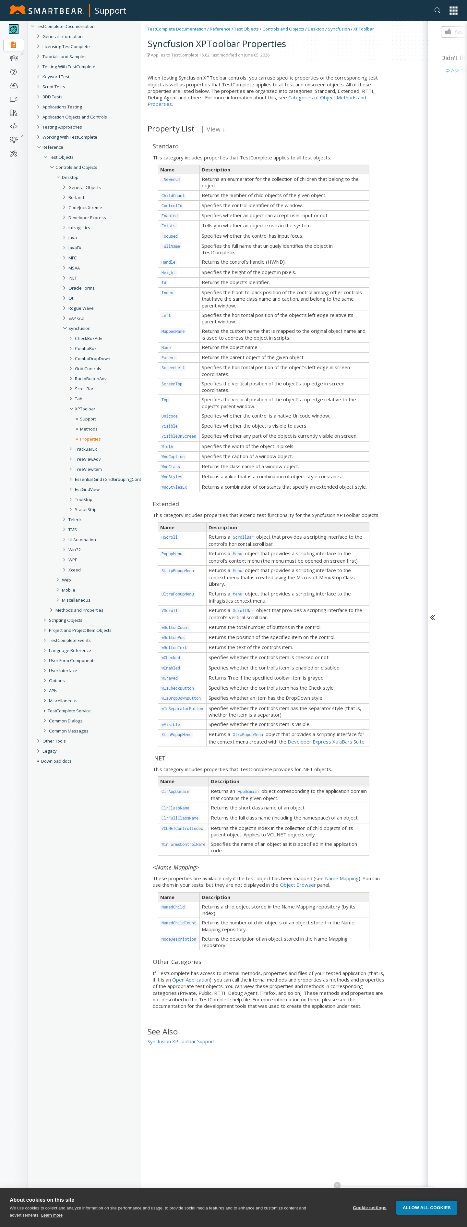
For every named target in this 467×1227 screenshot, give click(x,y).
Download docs (56, 761)
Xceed (74, 570)
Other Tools (54, 741)
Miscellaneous (76, 600)
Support (110, 10)
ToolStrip (83, 499)
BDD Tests (52, 97)
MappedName (173, 331)
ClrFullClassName (180, 818)
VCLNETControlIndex (182, 828)
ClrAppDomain (175, 791)
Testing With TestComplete (68, 66)
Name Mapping (342, 878)
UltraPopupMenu (178, 594)
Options (57, 680)
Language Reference (70, 650)
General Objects (84, 187)
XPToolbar (85, 409)
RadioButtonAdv (91, 379)
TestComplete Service (69, 711)
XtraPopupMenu (177, 734)
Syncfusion (79, 328)
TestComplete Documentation (65, 26)
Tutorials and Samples (64, 56)
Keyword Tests (57, 77)
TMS (72, 529)
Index (167, 292)
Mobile (68, 590)
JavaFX (74, 248)
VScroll (170, 610)
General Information (62, 36)
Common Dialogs (66, 721)
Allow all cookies (427, 1207)
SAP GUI (76, 318)
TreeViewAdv (88, 459)
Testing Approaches (62, 127)
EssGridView (87, 489)
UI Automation (82, 540)
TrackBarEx (86, 449)
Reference (52, 147)
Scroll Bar (84, 389)
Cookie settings (370, 1207)
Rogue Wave (81, 308)
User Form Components (72, 660)
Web (66, 580)
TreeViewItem (88, 469)
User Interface (63, 670)
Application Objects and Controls (74, 117)
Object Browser (298, 885)
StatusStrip (86, 509)
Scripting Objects (65, 620)
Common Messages (69, 731)
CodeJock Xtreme (85, 207)
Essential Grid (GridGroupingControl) (111, 479)
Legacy (49, 751)
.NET (72, 278)
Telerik (75, 519)
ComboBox (86, 348)
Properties (90, 439)
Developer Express (87, 217)
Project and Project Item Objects (80, 630)
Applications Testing (62, 107)
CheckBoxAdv (88, 338)
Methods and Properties (79, 610)
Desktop (70, 177)
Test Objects (61, 157)
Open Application (191, 979)
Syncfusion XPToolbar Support (181, 1041)
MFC (72, 258)
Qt (70, 298)
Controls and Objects (76, 167)
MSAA (74, 268)
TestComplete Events (70, 640)
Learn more (52, 1215)
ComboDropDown (92, 358)
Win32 (74, 550)
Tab (78, 399)
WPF (72, 560)
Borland (76, 197)
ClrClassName (175, 808)
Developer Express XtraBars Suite (326, 741)
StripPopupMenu (178, 570)
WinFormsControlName (183, 844)
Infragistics (79, 228)
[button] (453, 10)
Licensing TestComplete (66, 46)
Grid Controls (88, 368)
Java (72, 238)
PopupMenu (172, 553)
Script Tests (53, 87)
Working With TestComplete (69, 137)
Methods (89, 429)
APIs (53, 691)
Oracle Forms (81, 288)
